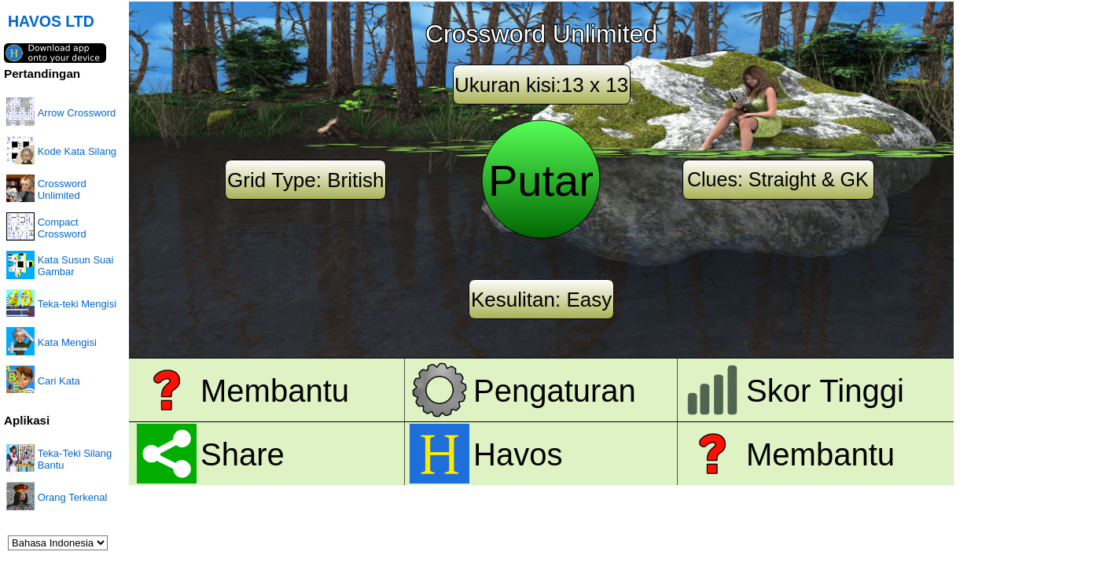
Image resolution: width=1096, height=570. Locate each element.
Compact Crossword (62, 228)
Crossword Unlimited (62, 189)
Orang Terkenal (73, 497)
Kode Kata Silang (77, 151)
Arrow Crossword (77, 113)
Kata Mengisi (67, 342)
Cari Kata (59, 381)
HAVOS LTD (51, 21)
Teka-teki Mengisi (77, 304)
